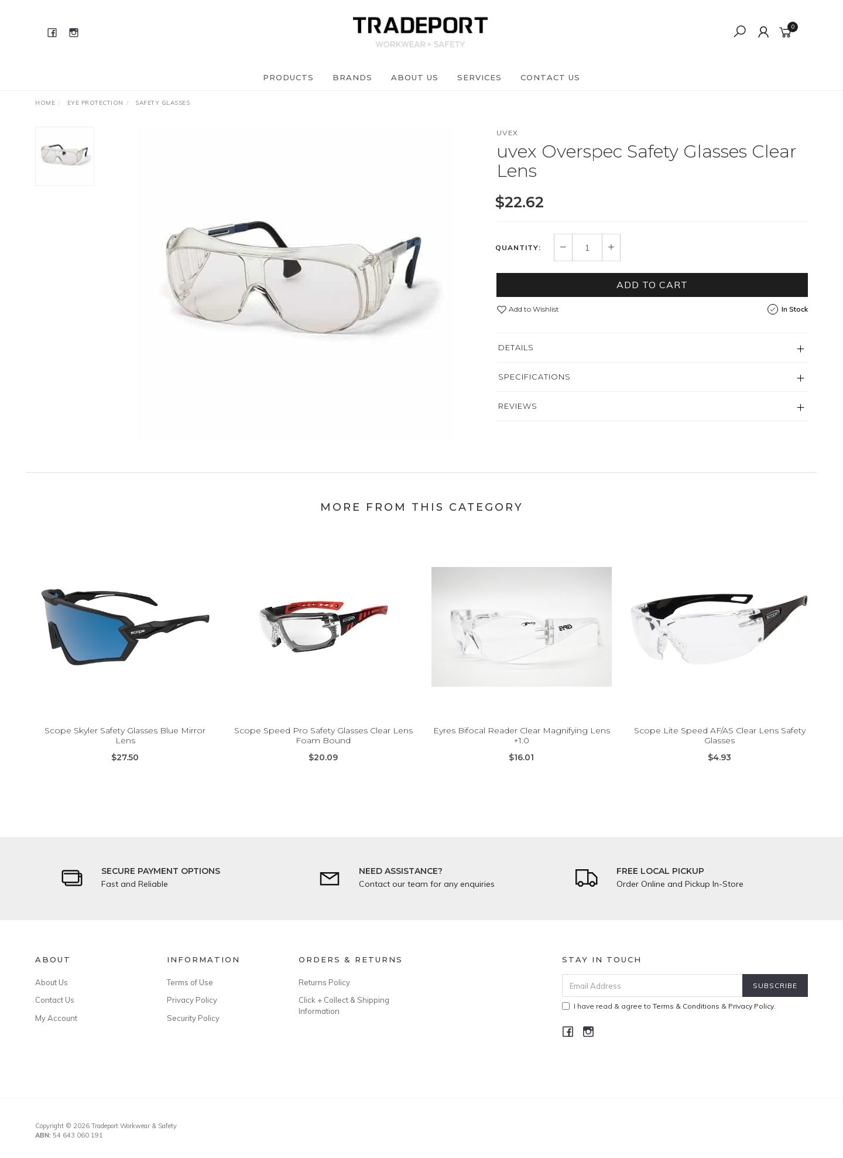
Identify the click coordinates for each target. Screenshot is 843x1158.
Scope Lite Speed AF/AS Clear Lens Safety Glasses (720, 745)
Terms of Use (190, 982)
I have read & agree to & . (669, 1006)
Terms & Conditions (686, 1006)
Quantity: (518, 247)
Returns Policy (324, 982)
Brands (352, 77)
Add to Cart (652, 285)
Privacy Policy (192, 1000)
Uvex (507, 132)
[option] (295, 285)
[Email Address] (652, 985)
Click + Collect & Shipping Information (344, 1005)
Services (479, 77)
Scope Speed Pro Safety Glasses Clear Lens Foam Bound (323, 745)
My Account (56, 1018)
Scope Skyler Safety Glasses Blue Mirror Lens (124, 745)
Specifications (534, 376)
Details (516, 347)
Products (288, 77)
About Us (414, 77)
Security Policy (193, 1018)
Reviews (517, 406)
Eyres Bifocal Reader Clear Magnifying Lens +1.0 (521, 745)
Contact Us (550, 77)
